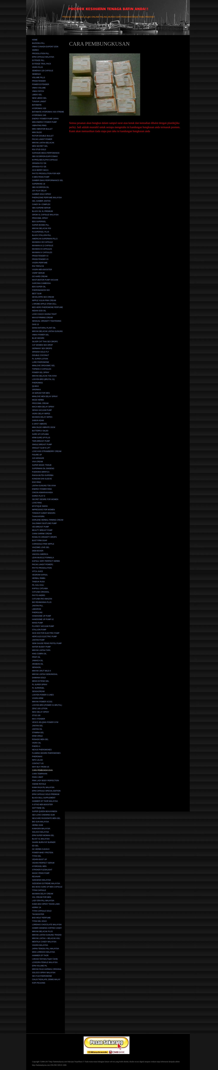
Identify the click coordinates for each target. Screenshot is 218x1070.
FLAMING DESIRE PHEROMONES (46, 753)
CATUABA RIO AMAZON (42, 599)
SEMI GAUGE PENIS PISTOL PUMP (47, 643)
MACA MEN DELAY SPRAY (43, 407)
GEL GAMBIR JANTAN (41, 201)
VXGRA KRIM (37, 698)
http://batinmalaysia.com (58, 1062)
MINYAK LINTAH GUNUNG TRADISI (46, 935)
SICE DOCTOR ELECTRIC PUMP (46, 633)
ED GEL (35, 846)
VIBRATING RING (39, 126)
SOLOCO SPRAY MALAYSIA (44, 973)
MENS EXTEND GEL (40, 681)
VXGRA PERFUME (39, 263)
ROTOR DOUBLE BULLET (43, 136)
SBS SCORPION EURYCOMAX (45, 156)
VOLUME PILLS (38, 77)
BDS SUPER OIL (39, 287)
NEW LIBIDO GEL (39, 98)
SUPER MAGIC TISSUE (41, 465)
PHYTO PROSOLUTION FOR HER (46, 174)
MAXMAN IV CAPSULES (42, 252)
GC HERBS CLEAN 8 (40, 849)
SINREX (35, 50)
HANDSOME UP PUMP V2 (43, 619)
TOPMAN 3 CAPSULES (41, 369)
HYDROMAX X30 (39, 108)
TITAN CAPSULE (39, 890)
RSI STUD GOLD (39, 150)
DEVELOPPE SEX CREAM (43, 297)
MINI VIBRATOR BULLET (42, 129)
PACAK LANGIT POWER (42, 139)
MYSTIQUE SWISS (40, 506)
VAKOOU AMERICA (40, 554)
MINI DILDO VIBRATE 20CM (43, 427)
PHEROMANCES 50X (41, 290)
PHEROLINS (37, 612)
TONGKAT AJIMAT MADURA (43, 513)
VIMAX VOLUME (39, 88)
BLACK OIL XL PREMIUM (42, 211)
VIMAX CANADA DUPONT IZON (45, 47)
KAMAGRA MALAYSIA (41, 829)
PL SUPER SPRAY (39, 685)
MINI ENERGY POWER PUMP (44, 122)
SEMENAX (36, 74)
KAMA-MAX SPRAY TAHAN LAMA (46, 904)
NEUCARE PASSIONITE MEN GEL (46, 818)
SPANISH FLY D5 (39, 167)
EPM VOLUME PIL (39, 966)
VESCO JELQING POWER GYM (45, 722)
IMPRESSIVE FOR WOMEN (43, 510)
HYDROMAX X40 (39, 115)
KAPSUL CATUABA (40, 588)
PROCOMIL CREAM (40, 403)
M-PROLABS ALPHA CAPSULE (45, 160)
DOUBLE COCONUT (40, 355)
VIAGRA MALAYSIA (40, 945)
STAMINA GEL (38, 733)
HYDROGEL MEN (39, 866)
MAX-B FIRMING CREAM (42, 318)
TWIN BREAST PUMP (41, 441)
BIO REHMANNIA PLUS (41, 602)
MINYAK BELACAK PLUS (42, 931)
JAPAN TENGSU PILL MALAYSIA (45, 949)
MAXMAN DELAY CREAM (42, 894)
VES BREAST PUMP (40, 527)
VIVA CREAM (37, 462)
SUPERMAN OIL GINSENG (43, 468)
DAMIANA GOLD (39, 678)
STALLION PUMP (39, 630)
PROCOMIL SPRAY (40, 218)
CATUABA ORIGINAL (40, 592)
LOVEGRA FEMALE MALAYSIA (45, 962)
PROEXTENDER (39, 81)
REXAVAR (36, 877)
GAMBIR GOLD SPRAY (41, 194)
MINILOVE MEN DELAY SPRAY (45, 396)
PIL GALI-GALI (38, 585)
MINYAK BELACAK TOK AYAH (44, 376)
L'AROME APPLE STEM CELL (44, 304)
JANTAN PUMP (38, 640)
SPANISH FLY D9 (39, 163)
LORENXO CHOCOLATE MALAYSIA (47, 925)
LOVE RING (37, 503)
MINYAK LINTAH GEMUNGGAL (45, 674)
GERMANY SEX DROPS (42, 348)
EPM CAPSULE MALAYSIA (43, 57)
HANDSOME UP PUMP (41, 616)
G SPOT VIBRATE (39, 424)
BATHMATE (37, 105)
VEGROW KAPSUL (40, 575)
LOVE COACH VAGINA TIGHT (44, 314)
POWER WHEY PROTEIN (42, 853)
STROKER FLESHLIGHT (42, 870)
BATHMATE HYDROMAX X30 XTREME (48, 112)
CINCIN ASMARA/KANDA (42, 492)
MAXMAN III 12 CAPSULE (42, 246)
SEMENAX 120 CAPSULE (42, 71)
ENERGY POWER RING (42, 489)
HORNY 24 (36, 907)
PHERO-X (36, 746)
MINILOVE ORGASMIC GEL (43, 366)
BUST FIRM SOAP (39, 540)
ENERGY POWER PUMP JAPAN (45, 119)
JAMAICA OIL (37, 661)
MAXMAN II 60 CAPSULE (42, 242)
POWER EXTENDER (40, 84)
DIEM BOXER (37, 551)
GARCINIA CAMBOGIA (41, 283)
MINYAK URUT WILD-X (41, 671)
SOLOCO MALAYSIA (40, 832)
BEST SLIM (36, 294)
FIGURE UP (37, 455)
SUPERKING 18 (38, 184)
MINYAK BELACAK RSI (41, 228)
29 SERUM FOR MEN (41, 393)
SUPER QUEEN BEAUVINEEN (44, 811)
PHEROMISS (37, 383)
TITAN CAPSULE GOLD (41, 911)
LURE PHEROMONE (40, 362)
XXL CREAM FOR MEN (41, 897)
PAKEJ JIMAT (37, 777)
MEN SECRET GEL (40, 146)
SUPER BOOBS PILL (40, 225)
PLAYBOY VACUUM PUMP (43, 626)
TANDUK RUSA (38, 582)
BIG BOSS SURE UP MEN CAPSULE (47, 887)
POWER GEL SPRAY (40, 372)
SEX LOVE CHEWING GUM (43, 815)
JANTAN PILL (37, 606)
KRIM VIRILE (37, 736)
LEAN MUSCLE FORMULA (43, 558)
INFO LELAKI (37, 760)
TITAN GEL (36, 856)
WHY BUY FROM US (40, 767)
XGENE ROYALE (39, 784)
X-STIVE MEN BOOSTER (42, 805)
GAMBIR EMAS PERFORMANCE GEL (47, 180)
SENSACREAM (38, 691)
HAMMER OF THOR (40, 955)
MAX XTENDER (38, 719)
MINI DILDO (37, 132)
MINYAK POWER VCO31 (42, 702)
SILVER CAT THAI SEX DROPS (45, 342)
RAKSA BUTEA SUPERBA (42, 475)
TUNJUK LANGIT (39, 101)
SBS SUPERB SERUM (41, 208)
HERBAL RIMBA (38, 578)
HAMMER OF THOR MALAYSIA (45, 801)
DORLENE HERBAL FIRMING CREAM (47, 520)
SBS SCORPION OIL (40, 187)
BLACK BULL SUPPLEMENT (44, 798)
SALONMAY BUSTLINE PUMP (44, 523)
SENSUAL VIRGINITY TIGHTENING (46, 321)
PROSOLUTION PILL (40, 53)
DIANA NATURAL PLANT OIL (44, 328)
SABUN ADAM (38, 420)
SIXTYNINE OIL (38, 808)
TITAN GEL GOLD (39, 921)
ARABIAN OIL (37, 664)
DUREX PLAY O (38, 496)
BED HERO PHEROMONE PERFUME (47, 307)
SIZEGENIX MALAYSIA (41, 880)
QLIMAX (35, 386)
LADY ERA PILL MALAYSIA (43, 901)
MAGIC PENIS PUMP (41, 873)
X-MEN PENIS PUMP (40, 177)
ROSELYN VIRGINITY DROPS (44, 537)
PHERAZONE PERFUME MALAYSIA (47, 198)
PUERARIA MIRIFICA (41, 472)
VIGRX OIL (36, 743)
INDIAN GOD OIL (39, 311)
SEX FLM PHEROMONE (42, 976)
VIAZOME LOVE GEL (41, 547)
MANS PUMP (37, 623)
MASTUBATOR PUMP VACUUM (45, 280)
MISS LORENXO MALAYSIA (43, 952)
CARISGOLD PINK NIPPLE (43, 544)
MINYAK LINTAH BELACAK (43, 143)
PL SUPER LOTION (40, 359)
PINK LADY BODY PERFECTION (45, 781)
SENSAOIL (36, 667)
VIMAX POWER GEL (40, 335)
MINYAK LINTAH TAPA (41, 650)
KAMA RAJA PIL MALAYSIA (43, 787)
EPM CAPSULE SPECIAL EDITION (46, 791)
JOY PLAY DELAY (39, 191)
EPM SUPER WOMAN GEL (43, 835)
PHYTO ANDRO (38, 595)
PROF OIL (36, 657)
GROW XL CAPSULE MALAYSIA (45, 215)
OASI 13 (35, 324)
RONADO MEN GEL (40, 739)
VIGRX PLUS (37, 67)
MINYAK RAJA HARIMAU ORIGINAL (47, 969)
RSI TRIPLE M (38, 266)
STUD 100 (36, 715)
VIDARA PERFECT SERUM (43, 863)
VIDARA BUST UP (39, 859)
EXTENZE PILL (38, 60)
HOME (34, 40)
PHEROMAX (37, 757)
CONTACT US (38, 763)
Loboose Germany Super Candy (45, 959)
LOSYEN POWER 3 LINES (43, 695)
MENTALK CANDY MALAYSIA (44, 942)
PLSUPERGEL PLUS (40, 232)
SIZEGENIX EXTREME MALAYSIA (46, 883)
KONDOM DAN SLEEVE (42, 479)
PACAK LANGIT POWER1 (42, 564)
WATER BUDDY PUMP (41, 647)
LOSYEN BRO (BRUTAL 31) (43, 379)
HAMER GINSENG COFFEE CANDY (47, 928)
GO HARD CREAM (39, 276)
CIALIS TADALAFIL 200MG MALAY (46, 979)
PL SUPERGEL (38, 688)
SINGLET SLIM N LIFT (41, 448)
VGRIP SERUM (38, 273)
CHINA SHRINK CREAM (42, 534)
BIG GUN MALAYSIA (40, 822)
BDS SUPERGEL (39, 222)
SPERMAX (36, 390)
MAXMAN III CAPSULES (42, 249)
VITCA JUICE (37, 571)
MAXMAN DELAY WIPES (42, 417)
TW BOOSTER (38, 914)
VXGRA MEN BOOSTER (42, 270)
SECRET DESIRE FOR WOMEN (45, 499)
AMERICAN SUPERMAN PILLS (45, 239)
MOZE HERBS (38, 400)
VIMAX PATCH (38, 91)
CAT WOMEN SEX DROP (42, 345)
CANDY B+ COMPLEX (41, 204)
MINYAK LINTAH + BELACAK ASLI (46, 938)
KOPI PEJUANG (38, 983)
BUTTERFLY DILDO (40, 431)
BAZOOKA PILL (38, 43)
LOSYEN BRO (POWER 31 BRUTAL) (47, 705)
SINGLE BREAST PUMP (42, 444)
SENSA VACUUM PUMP (42, 410)
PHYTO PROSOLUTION (42, 568)
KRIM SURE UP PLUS (41, 438)
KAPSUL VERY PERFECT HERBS (46, 561)
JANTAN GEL (37, 726)
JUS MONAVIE (38, 458)
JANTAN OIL (37, 729)
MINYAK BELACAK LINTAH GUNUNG (47, 331)
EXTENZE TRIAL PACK (41, 64)
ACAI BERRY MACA (40, 170)
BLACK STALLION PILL (41, 235)
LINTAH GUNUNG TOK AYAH (44, 486)
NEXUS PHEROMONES (42, 750)
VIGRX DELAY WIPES (41, 414)
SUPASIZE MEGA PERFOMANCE (46, 153)
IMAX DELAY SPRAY (40, 712)
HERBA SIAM (37, 825)
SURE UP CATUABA (40, 434)
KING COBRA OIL (39, 654)
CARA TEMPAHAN (39, 774)
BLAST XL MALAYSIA (41, 839)
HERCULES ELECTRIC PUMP (44, 636)
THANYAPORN (38, 516)
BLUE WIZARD (38, 338)
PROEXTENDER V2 (40, 256)
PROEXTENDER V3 (40, 259)
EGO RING (36, 482)
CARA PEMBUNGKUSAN (42, 770)
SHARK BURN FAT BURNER (44, 842)
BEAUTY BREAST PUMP (42, 530)
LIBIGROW (36, 609)
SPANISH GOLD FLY (40, 352)
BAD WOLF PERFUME (41, 918)
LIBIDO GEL (37, 95)
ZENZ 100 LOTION (39, 709)
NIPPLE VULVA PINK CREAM (44, 300)
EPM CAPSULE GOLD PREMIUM (45, 794)
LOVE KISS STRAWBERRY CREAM (46, 451)
